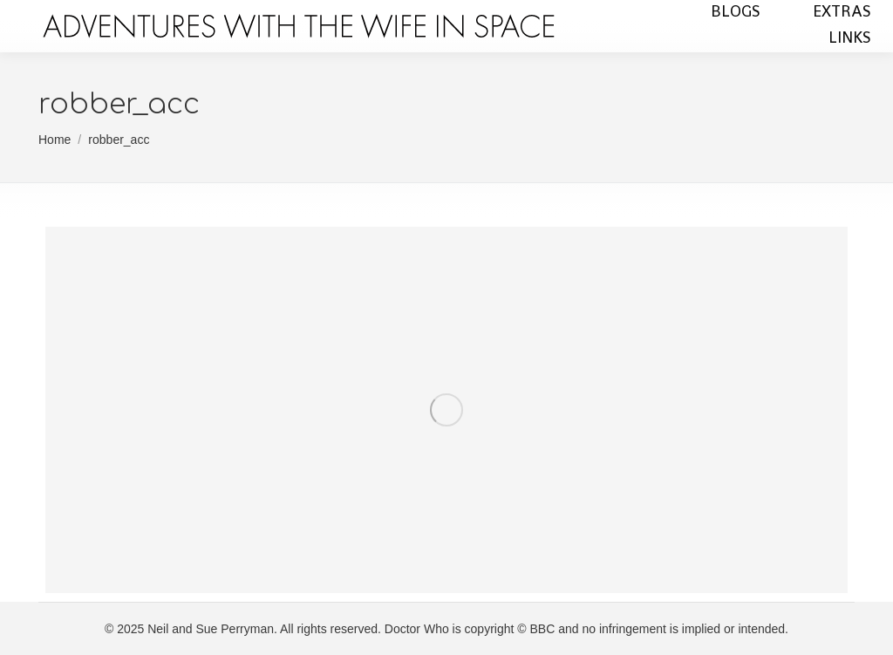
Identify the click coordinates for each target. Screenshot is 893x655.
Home (54, 140)
